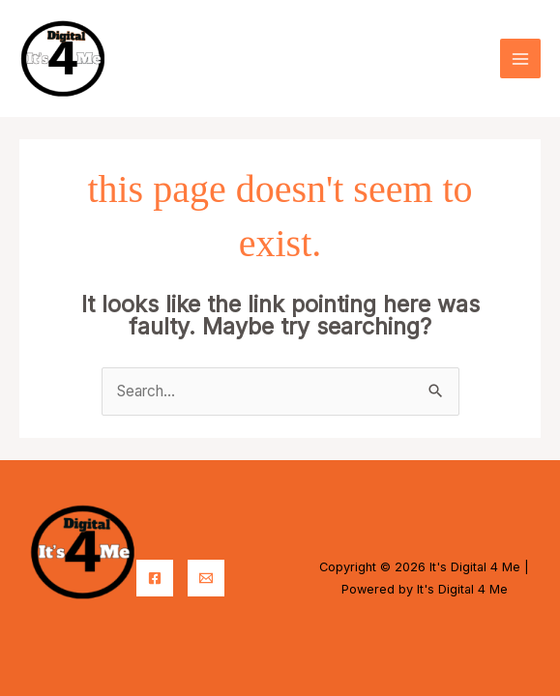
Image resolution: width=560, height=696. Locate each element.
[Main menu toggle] (520, 59)
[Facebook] (154, 578)
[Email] (206, 578)
